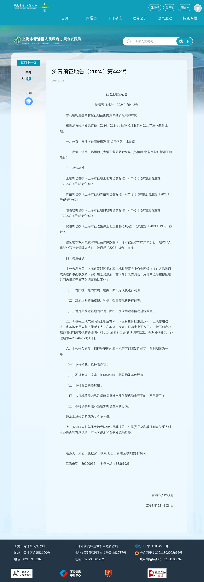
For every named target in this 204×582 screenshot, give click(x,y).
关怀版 (170, 7)
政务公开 (140, 18)
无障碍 (155, 7)
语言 (185, 7)
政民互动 (165, 18)
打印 (29, 98)
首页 (65, 18)
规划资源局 (72, 39)
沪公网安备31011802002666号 (158, 553)
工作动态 (115, 18)
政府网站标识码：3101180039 (161, 559)
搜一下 (184, 41)
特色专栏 (190, 18)
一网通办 (90, 18)
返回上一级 (28, 62)
